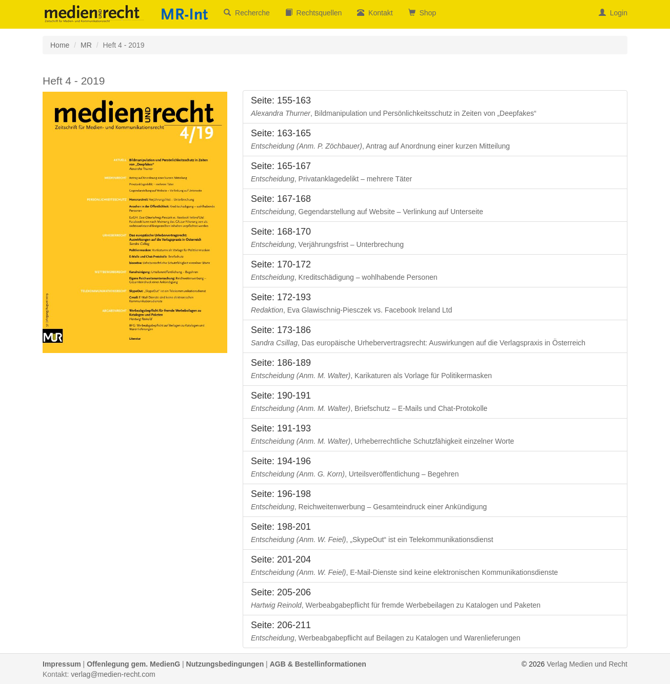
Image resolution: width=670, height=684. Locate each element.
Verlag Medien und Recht (587, 664)
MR (86, 45)
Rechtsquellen (313, 13)
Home (59, 45)
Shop (422, 13)
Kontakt (374, 13)
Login (613, 13)
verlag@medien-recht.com (113, 674)
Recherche (246, 13)
